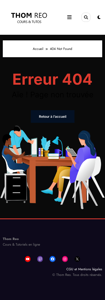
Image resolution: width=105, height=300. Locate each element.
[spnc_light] (99, 17)
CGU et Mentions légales (84, 269)
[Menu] (69, 17)
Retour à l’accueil (52, 116)
